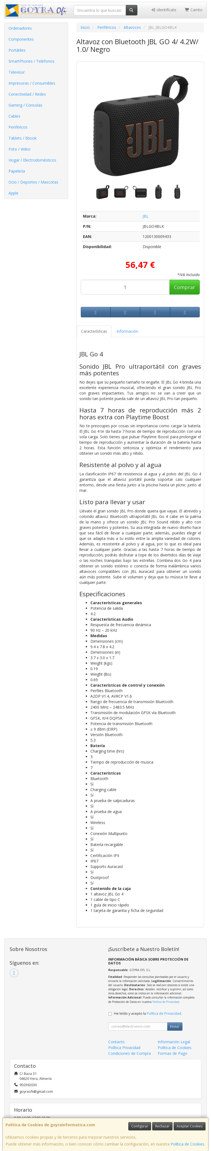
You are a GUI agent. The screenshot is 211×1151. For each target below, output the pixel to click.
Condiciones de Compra (129, 1053)
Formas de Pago (172, 1053)
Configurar (139, 1126)
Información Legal (174, 1041)
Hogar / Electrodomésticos (32, 160)
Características (94, 331)
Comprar (184, 287)
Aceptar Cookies (189, 1126)
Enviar (174, 1026)
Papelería (17, 171)
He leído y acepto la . (148, 1013)
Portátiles (17, 50)
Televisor (17, 72)
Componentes (21, 39)
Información (127, 331)
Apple (13, 193)
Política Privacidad (124, 1047)
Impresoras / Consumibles (32, 83)
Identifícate (163, 9)
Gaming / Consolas (25, 105)
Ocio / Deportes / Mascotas (33, 182)
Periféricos (18, 127)
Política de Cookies (187, 1144)
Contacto (116, 1041)
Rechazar (162, 1126)
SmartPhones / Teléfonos (31, 61)
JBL (146, 216)
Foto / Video (19, 149)
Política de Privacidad (165, 1002)
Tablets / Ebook (23, 138)
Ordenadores (20, 28)
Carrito (194, 9)
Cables (14, 116)
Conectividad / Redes (27, 94)
